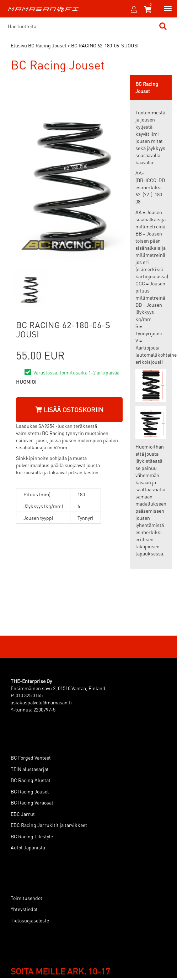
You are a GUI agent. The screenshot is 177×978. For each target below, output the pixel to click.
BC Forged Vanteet (31, 757)
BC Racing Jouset (30, 791)
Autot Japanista (28, 847)
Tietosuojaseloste (30, 920)
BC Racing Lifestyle (32, 836)
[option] (30, 287)
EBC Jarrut (23, 814)
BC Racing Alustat (30, 780)
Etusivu (19, 45)
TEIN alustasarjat (30, 769)
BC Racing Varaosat (32, 802)
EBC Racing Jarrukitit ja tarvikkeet (49, 825)
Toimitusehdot (26, 898)
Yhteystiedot (24, 909)
